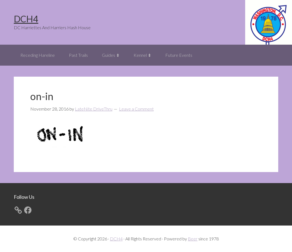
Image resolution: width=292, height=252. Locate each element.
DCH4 (26, 19)
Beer (193, 238)
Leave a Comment (136, 108)
